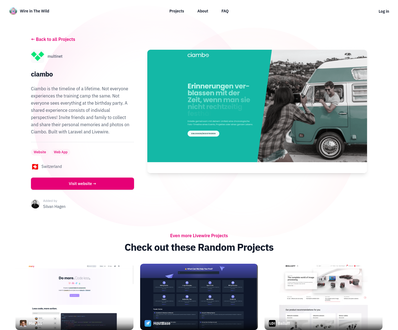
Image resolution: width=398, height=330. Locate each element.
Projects (176, 11)
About (202, 11)
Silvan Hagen (54, 206)
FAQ (225, 11)
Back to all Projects (53, 39)
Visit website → (82, 183)
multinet (55, 56)
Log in (384, 11)
